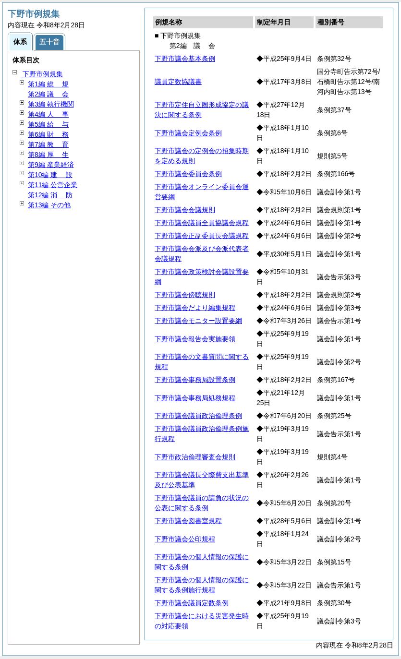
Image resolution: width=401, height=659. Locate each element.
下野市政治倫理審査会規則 (195, 457)
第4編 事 (48, 114)
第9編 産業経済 (51, 164)
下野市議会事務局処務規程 (195, 398)
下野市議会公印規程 (185, 539)
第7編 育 (48, 144)
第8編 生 (48, 154)
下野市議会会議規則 (185, 210)
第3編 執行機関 (51, 104)
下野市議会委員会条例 (188, 174)
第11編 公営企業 (52, 185)
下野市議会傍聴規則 (185, 295)
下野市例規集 (42, 74)
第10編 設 (50, 175)
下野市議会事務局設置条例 (195, 379)
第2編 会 (48, 94)
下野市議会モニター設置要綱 (198, 320)
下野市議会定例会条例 (188, 133)
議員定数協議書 (178, 81)
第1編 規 (48, 84)
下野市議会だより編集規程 (195, 308)
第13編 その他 (49, 205)
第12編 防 (50, 195)
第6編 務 (48, 134)
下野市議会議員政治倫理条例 (198, 415)
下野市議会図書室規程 (188, 521)
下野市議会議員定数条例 (192, 603)
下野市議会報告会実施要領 (195, 339)
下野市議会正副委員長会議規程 (202, 236)
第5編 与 (48, 124)
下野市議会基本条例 (185, 58)
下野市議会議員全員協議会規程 (202, 223)
